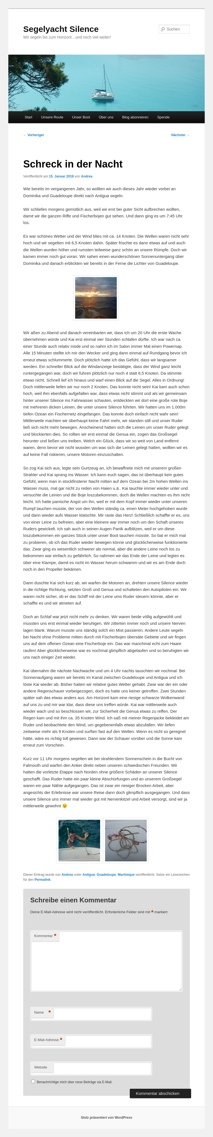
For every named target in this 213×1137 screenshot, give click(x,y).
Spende (163, 117)
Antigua (88, 875)
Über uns (106, 117)
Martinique (126, 875)
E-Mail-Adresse (48, 1040)
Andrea (86, 176)
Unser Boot (81, 117)
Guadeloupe (106, 875)
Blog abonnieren (135, 117)
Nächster (180, 135)
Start (28, 117)
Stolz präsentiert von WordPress (106, 1118)
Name (42, 1013)
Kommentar (45, 936)
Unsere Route (52, 117)
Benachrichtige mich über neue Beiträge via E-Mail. (75, 1082)
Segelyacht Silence (61, 29)
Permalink (42, 880)
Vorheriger (33, 135)
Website (40, 1067)
